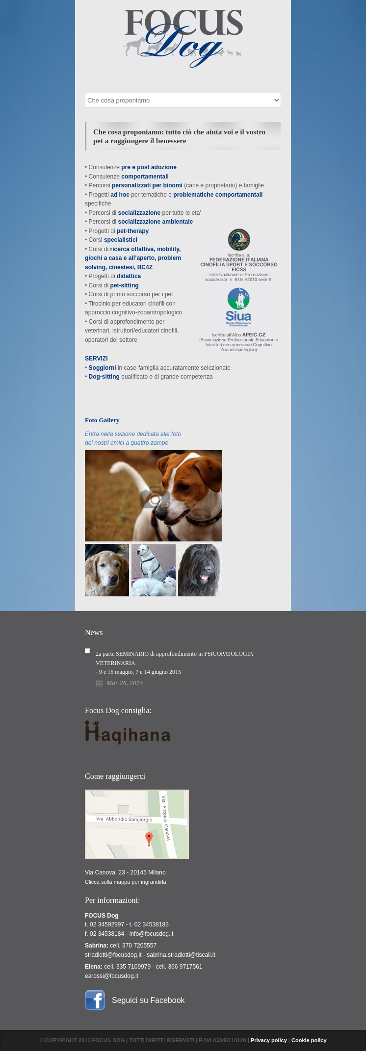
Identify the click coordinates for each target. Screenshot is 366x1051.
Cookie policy (309, 1040)
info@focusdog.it (152, 933)
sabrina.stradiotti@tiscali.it (181, 954)
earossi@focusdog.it (111, 976)
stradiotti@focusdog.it (113, 954)
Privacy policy (269, 1040)
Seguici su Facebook (148, 1000)
